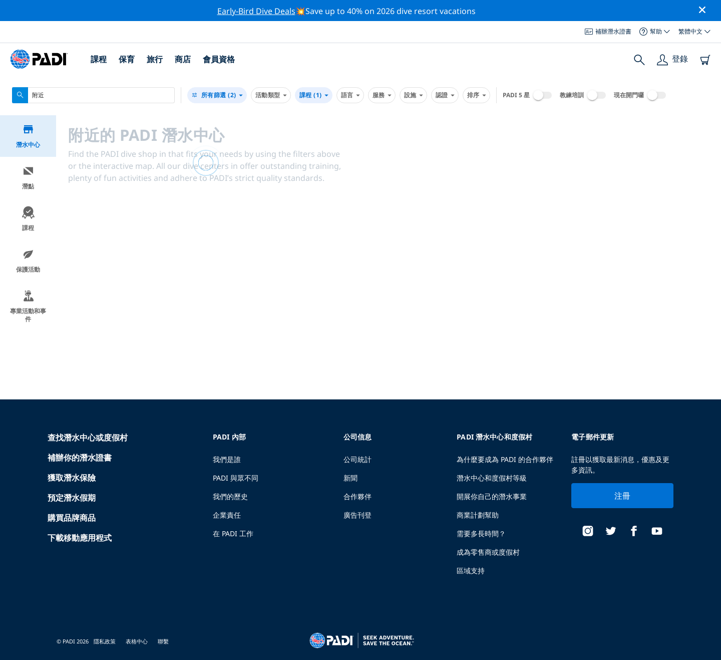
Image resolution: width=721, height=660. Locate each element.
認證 (445, 95)
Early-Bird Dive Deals (256, 11)
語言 (350, 95)
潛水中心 (28, 136)
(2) (217, 95)
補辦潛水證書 (608, 31)
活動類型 (270, 95)
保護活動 (28, 261)
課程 (99, 59)
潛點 (28, 177)
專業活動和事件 (28, 306)
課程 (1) (313, 95)
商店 (183, 59)
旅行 (155, 59)
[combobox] (93, 95)
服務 (382, 95)
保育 (127, 59)
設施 (413, 95)
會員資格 (219, 59)
